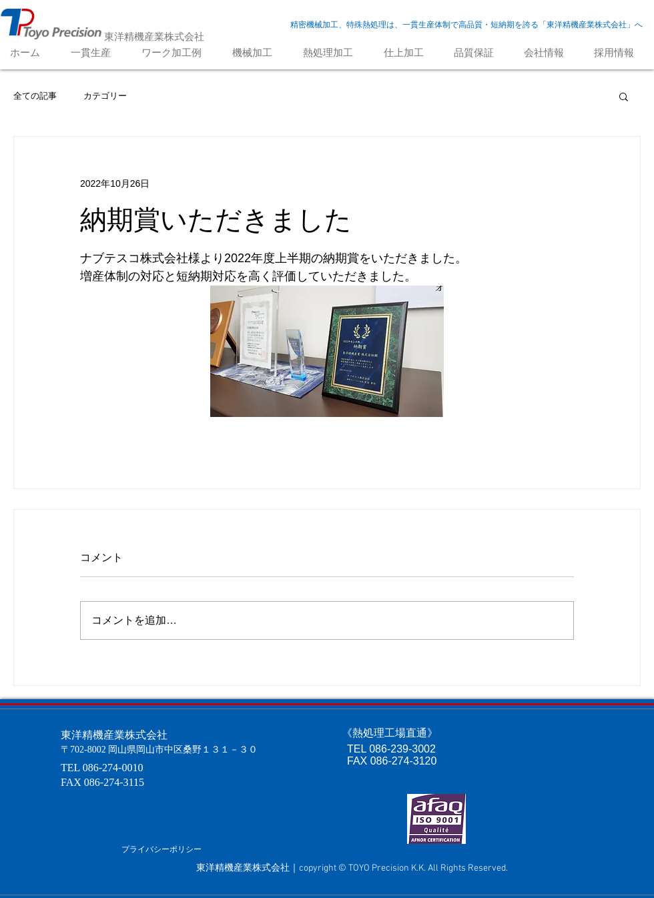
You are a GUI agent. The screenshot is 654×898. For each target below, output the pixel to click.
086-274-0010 (113, 767)
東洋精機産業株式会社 (154, 36)
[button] (623, 96)
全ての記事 (35, 96)
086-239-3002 (402, 749)
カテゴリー (105, 96)
